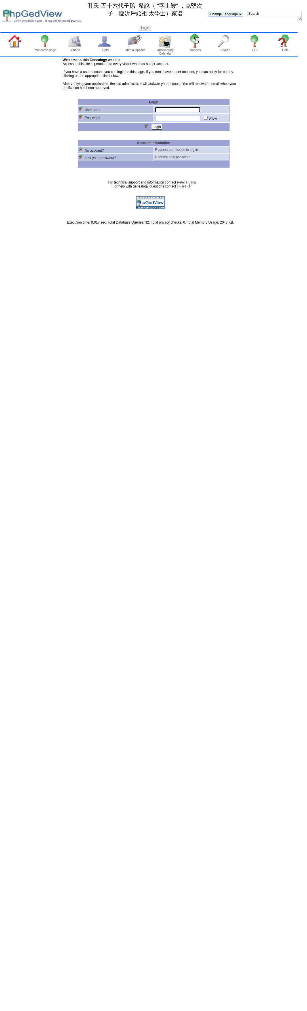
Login (145, 28)
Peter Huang (186, 182)
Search (225, 48)
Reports (195, 48)
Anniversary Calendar (165, 50)
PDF (255, 48)
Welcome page (45, 48)
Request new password (173, 157)
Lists (105, 48)
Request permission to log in (176, 150)
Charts (76, 48)
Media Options (135, 48)
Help (285, 48)
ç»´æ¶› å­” (184, 186)
